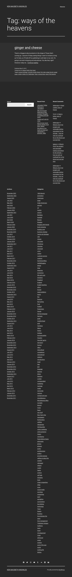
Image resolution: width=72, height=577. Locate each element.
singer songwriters (42, 482)
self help (39, 475)
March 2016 (10, 280)
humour (39, 345)
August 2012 (10, 376)
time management (42, 521)
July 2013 (10, 352)
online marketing (42, 429)
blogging (39, 222)
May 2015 (10, 301)
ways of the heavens (51, 74)
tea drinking (40, 504)
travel (34, 70)
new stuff (40, 412)
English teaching (42, 285)
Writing (39, 552)
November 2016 (11, 261)
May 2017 (10, 251)
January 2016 (11, 285)
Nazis (38, 410)
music (39, 407)
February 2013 (11, 362)
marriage (39, 386)
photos (39, 444)
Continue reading (32, 63)
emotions (40, 277)
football (39, 306)
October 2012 (11, 371)
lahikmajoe (56, 105)
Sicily (38, 480)
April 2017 (10, 253)
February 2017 (11, 258)
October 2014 (11, 318)
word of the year (41, 545)
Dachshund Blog (42, 261)
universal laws (41, 74)
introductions (41, 359)
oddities (39, 422)
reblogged (40, 463)
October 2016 (11, 263)
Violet (39, 535)
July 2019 (10, 234)
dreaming (40, 270)
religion (39, 465)
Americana (40, 198)
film (38, 297)
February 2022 (11, 208)
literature (39, 376)
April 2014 (10, 333)
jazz (38, 367)
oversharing (40, 436)
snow (38, 487)
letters (39, 374)
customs (39, 258)
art (38, 208)
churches (39, 246)
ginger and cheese (28, 48)
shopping (40, 477)
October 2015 (11, 292)
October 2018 (11, 236)
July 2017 (10, 246)
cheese (24, 70)
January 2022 (11, 210)
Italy (38, 364)
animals (39, 205)
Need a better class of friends (58, 108)
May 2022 (10, 203)
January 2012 (11, 393)
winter (39, 540)
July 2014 (10, 326)
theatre (39, 511)
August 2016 (10, 268)
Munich (39, 405)
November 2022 (11, 193)
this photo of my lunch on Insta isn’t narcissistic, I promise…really (42, 131)
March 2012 (10, 388)
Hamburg (40, 326)
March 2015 (10, 306)
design (39, 265)
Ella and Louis (41, 275)
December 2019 (11, 229)
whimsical (40, 538)
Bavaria (39, 220)
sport (38, 497)
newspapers (40, 417)
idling (38, 347)
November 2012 (11, 369)
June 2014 (10, 328)
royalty (39, 468)
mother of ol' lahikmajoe (28, 74)
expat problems (41, 292)
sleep (38, 485)
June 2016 (10, 273)
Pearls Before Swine (43, 439)
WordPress (61, 570)
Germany (39, 316)
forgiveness (40, 309)
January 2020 (11, 227)
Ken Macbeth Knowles (17, 6)
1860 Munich (41, 193)
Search (9, 101)
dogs (38, 268)
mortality (39, 403)
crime (38, 251)
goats (38, 318)
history (39, 330)
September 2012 (11, 374)
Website (62, 7)
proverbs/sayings (42, 456)
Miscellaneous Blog (42, 400)
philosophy (40, 441)
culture (39, 253)
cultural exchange (23, 72)
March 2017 (10, 256)
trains (38, 528)
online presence (41, 432)
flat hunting (40, 301)
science (39, 472)
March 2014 (10, 335)
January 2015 (11, 311)
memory (39, 393)
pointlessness (41, 451)
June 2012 (10, 381)
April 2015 (10, 304)
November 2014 (11, 316)
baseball (39, 217)
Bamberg (39, 215)
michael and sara (42, 395)
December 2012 (11, 367)
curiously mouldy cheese (34, 72)
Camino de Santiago (43, 234)
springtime (40, 499)
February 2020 (11, 224)
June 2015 (10, 299)
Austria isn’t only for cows (43, 120)
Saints (39, 470)
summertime (41, 501)
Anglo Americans (42, 203)
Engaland (40, 280)
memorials (40, 391)
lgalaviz (55, 144)
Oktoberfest (40, 424)
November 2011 (11, 398)
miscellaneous (41, 398)
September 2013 (11, 347)
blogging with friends (43, 224)
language (40, 369)
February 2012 (11, 391)
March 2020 (10, 222)
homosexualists (41, 335)
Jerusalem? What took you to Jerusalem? (42, 107)
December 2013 (11, 342)
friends (39, 311)
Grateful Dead (41, 321)
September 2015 (11, 294)
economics (40, 273)
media (39, 388)
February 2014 (11, 338)
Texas (36, 74)
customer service (42, 256)
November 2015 (11, 289)
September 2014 (11, 321)
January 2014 (11, 340)
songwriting (40, 494)
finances (39, 299)
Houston (39, 338)
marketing (40, 383)
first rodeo (43, 72)
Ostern (39, 434)
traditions (40, 526)
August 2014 (10, 323)
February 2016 (11, 282)
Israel (38, 362)
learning (39, 371)
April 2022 (10, 205)
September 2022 (11, 196)
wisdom (39, 542)
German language (42, 314)
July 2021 (10, 215)
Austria (39, 210)
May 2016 (10, 275)
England (39, 282)
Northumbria (41, 420)
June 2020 (10, 217)
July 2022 (10, 200)
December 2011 (11, 395)
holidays (39, 333)
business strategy (42, 232)
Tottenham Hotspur (42, 523)
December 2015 (11, 287)
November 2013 (11, 345)
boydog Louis (41, 229)
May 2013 (10, 357)
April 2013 (10, 359)
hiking (39, 328)
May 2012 (10, 383)
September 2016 (11, 265)
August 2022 (10, 198)
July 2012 (10, 379)
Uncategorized (41, 533)
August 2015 (10, 297)
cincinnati (40, 249)
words (39, 547)
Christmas (40, 244)
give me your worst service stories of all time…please (43, 124)
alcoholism (40, 196)
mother (20, 74)
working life (40, 550)
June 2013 (10, 354)
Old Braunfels (41, 427)
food (31, 70)
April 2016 (10, 277)
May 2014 (10, 330)
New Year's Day (41, 415)
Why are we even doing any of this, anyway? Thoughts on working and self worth (42, 114)
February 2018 (11, 239)
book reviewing (41, 227)
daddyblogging (41, 263)
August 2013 (10, 350)
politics (39, 453)
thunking (39, 514)
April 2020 (10, 220)
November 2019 (11, 232)
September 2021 (11, 212)
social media (41, 489)
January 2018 (11, 241)
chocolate (40, 241)
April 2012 (10, 386)
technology (40, 506)
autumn (39, 212)
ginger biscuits (50, 72)
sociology (40, 492)
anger (38, 200)
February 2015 (11, 309)
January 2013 (11, 364)
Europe (39, 289)
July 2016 (10, 270)
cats (38, 236)
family (27, 70)
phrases (39, 446)
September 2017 (11, 244)
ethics (39, 287)
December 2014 (11, 314)
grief (38, 323)
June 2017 (10, 249)
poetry (39, 448)
